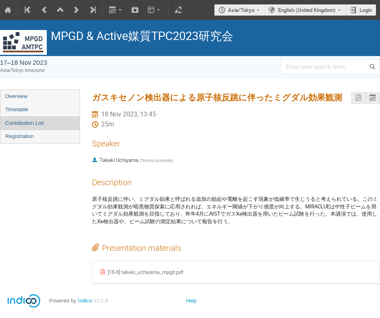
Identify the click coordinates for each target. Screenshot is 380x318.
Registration (19, 136)
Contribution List (24, 123)
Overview (16, 96)
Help (191, 300)
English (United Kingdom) (307, 10)
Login (366, 10)
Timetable (16, 109)
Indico (85, 300)
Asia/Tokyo (241, 10)
